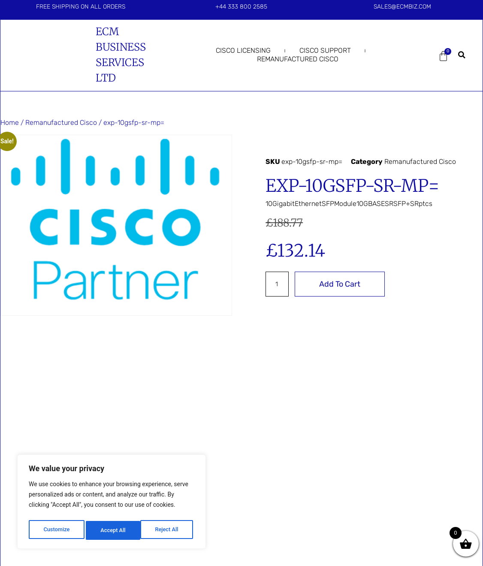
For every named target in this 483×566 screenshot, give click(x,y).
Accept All (167, 530)
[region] (111, 504)
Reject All (112, 530)
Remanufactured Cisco (297, 59)
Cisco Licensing (243, 50)
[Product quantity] (278, 284)
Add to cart (341, 284)
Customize (56, 530)
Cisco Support (325, 50)
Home (9, 122)
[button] (461, 54)
